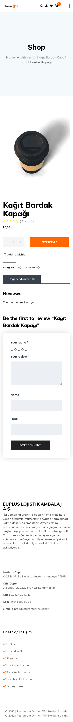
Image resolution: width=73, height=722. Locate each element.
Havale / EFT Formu (17, 679)
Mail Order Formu (16, 665)
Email (14, 419)
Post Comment (30, 445)
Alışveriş (10, 658)
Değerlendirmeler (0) (22, 279)
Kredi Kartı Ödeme (16, 672)
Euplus (9, 644)
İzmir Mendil (12, 651)
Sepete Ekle (49, 242)
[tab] (22, 279)
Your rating (19, 342)
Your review (20, 357)
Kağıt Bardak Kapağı (28, 267)
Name (15, 395)
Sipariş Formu (13, 686)
